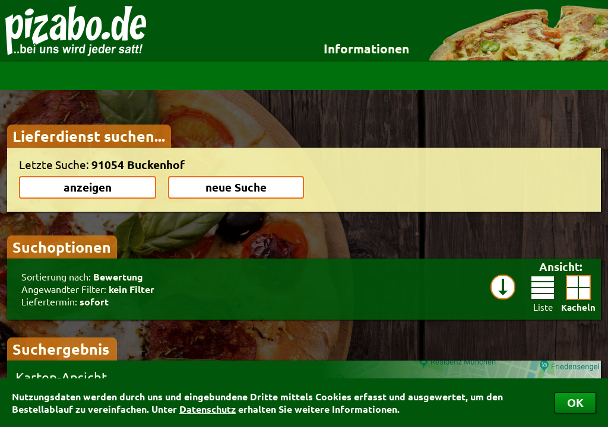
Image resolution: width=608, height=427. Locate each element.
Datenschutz (207, 409)
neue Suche (236, 187)
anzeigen (88, 187)
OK (575, 402)
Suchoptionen (61, 246)
